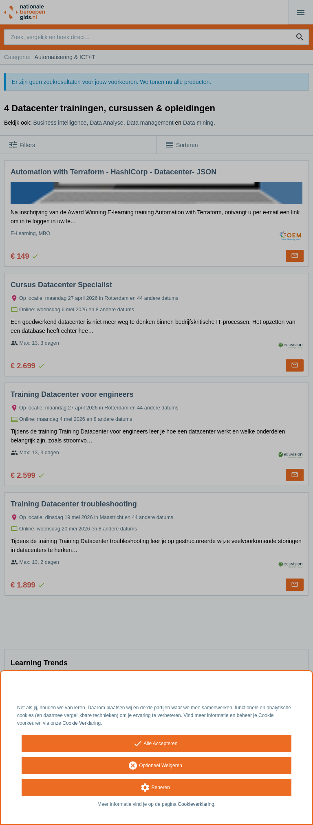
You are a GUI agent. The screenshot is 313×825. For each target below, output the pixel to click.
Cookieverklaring (196, 804)
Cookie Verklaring (81, 723)
